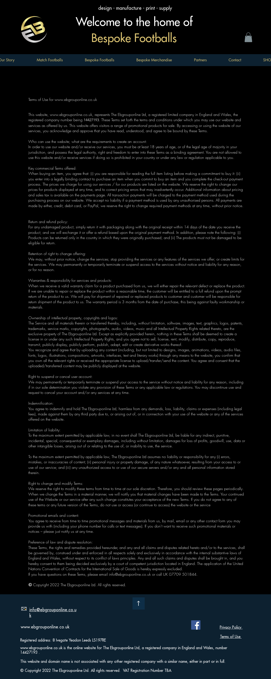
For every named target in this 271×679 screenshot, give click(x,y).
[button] (99, 60)
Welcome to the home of (136, 22)
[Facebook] (195, 625)
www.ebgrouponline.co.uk (76, 99)
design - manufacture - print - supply (136, 8)
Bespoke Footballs (135, 38)
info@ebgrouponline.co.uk (130, 574)
